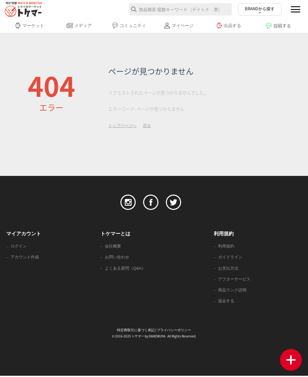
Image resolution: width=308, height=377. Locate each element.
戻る (147, 125)
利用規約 (226, 246)
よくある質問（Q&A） (125, 268)
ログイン (19, 246)
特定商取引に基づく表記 (136, 331)
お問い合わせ (117, 257)
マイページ (179, 25)
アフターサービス (234, 280)
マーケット (29, 25)
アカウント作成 (25, 257)
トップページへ (122, 125)
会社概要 (113, 246)
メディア (79, 25)
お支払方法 (228, 268)
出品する (228, 25)
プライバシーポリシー (174, 331)
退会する (226, 302)
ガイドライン (230, 257)
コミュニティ (129, 25)
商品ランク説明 (232, 291)
